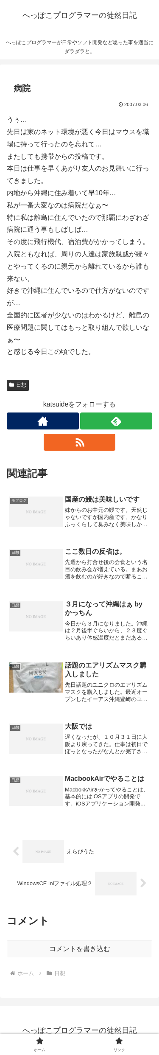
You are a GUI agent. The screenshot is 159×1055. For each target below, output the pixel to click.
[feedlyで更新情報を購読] (116, 420)
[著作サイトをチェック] (43, 420)
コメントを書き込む (79, 948)
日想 (17, 385)
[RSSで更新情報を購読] (80, 442)
